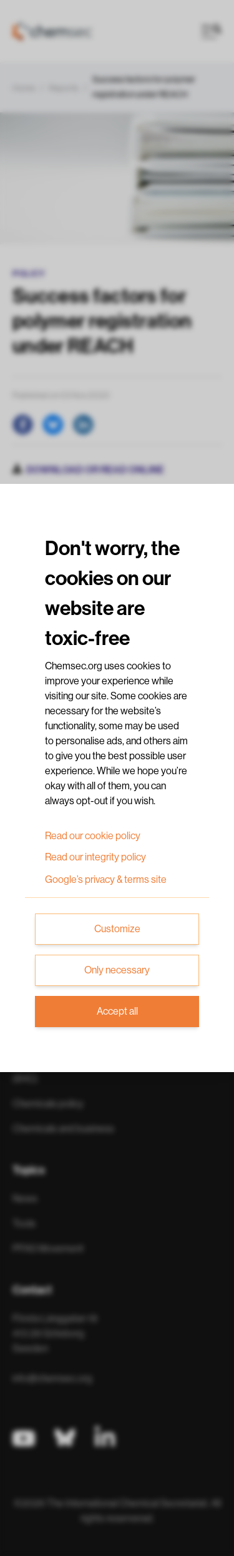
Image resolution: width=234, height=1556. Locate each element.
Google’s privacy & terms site (106, 880)
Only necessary (117, 970)
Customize (117, 929)
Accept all (117, 1012)
